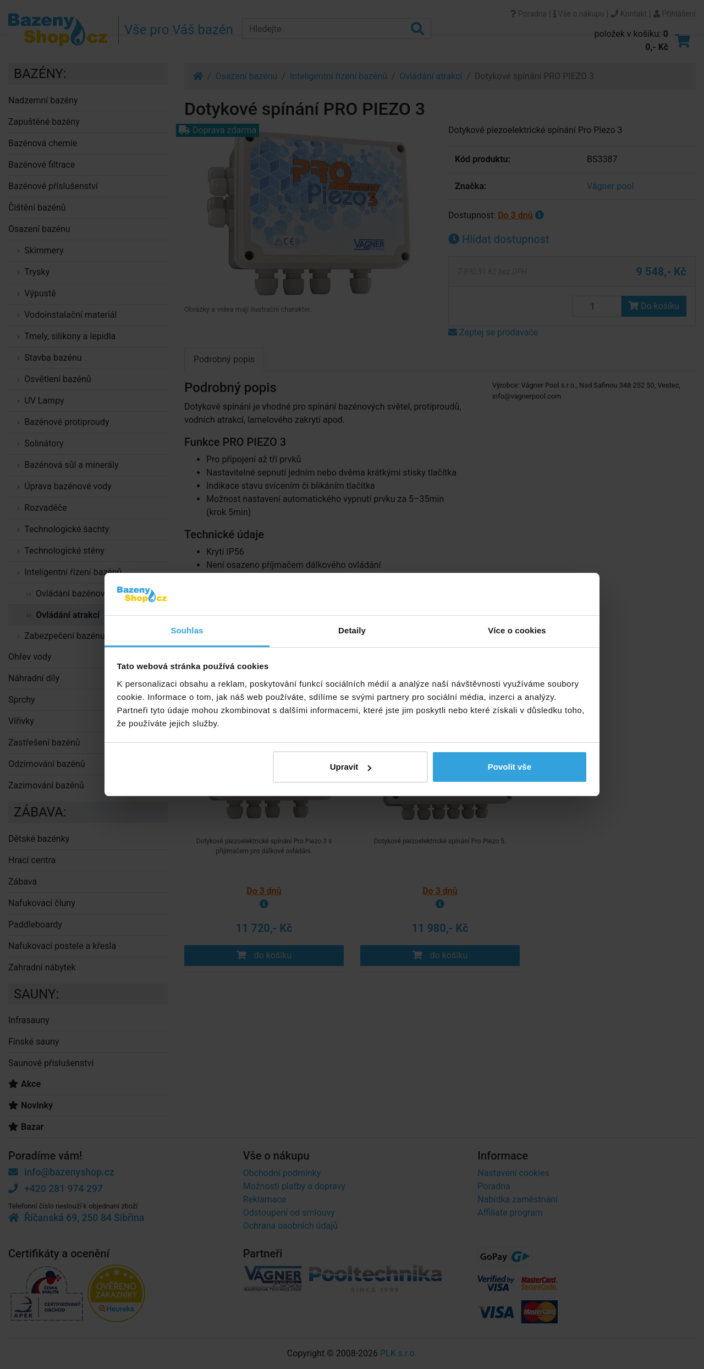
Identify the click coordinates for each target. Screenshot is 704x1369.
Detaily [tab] (352, 630)
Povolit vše (509, 766)
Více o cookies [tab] (517, 630)
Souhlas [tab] (186, 630)
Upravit (351, 766)
